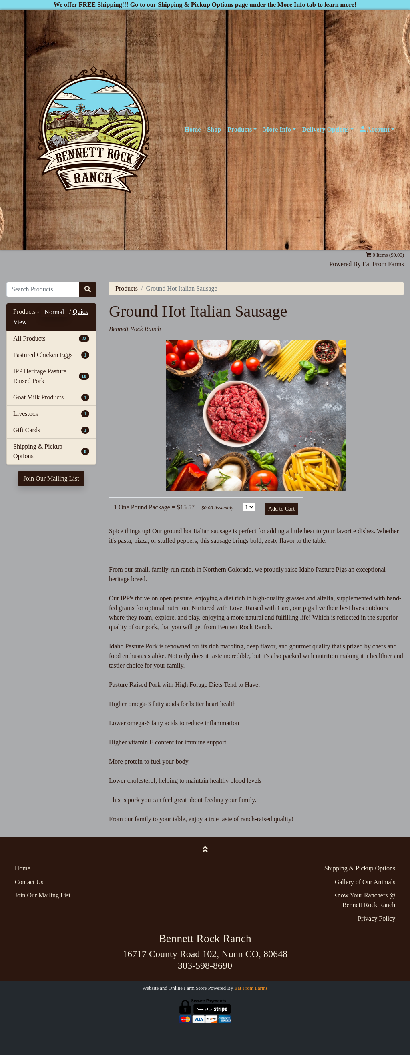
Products (126, 288)
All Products (29, 338)
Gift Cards (26, 430)
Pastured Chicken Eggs (42, 354)
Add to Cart (281, 509)
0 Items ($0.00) (385, 255)
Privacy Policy (376, 918)
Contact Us (29, 881)
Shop (214, 129)
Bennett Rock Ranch (135, 328)
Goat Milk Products (38, 397)
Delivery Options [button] (325, 129)
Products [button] (239, 129)
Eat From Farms (383, 264)
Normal (54, 312)
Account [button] (375, 129)
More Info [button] (277, 129)
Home (193, 129)
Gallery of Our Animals (365, 881)
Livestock (25, 413)
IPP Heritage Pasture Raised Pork (39, 376)
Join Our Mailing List (51, 478)
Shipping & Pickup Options (37, 451)
